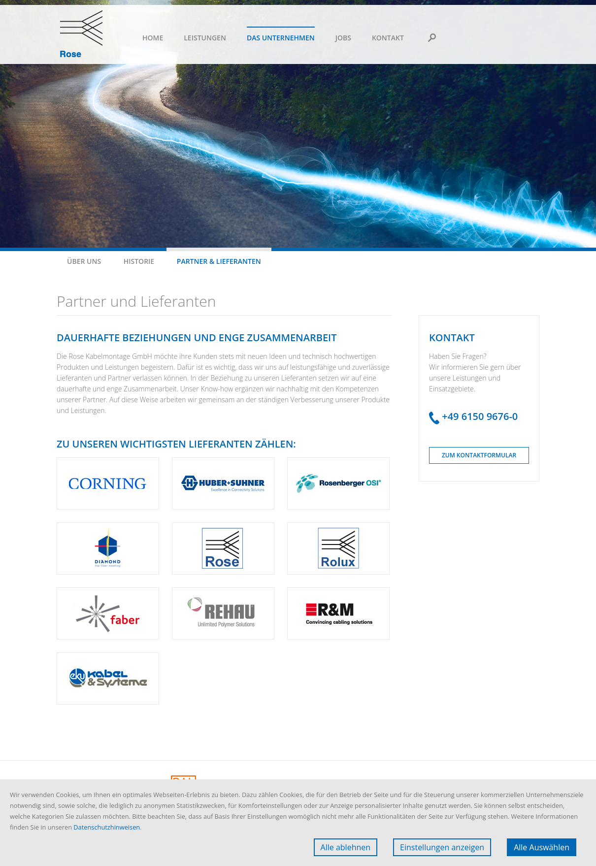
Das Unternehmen (281, 37)
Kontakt (388, 37)
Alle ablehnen (345, 847)
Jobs (343, 37)
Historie (139, 261)
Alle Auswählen (541, 847)
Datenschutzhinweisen (106, 827)
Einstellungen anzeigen (442, 847)
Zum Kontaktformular (479, 455)
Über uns (84, 261)
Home (152, 37)
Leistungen (205, 37)
